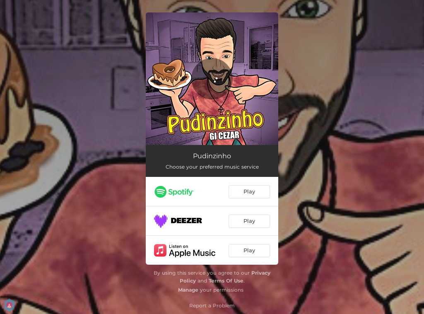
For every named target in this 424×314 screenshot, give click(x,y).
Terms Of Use (226, 281)
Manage (188, 290)
